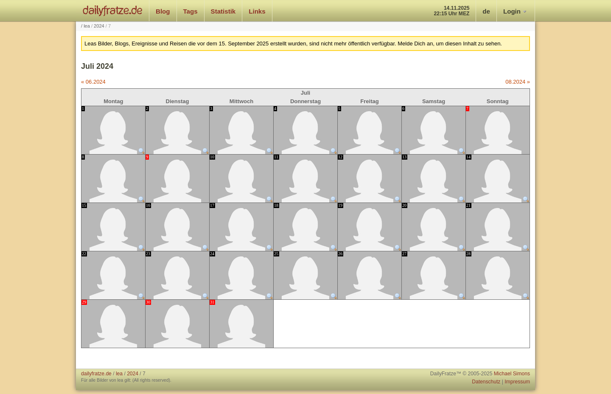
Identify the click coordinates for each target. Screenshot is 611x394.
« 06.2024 (93, 82)
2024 (99, 25)
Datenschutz (486, 382)
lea (87, 25)
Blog (163, 11)
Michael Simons (512, 374)
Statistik (223, 11)
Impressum (517, 382)
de (486, 11)
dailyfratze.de (112, 10)
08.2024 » (517, 82)
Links (257, 11)
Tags (190, 11)
